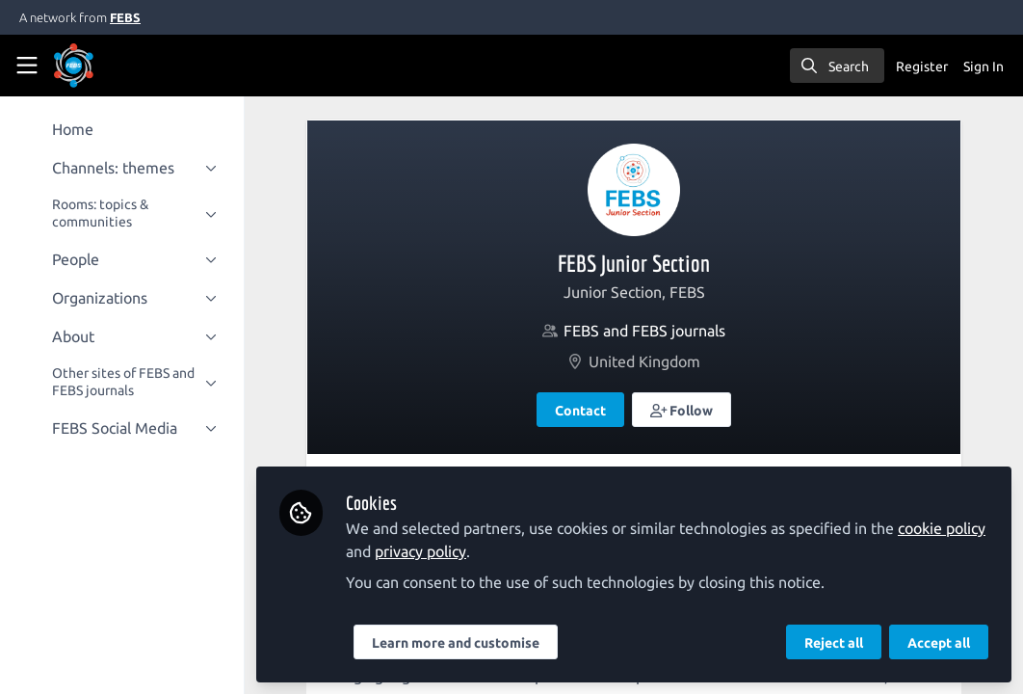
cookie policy (943, 528)
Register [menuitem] (922, 66)
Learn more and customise (457, 643)
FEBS (125, 17)
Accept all (938, 643)
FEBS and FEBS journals (645, 330)
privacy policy (422, 551)
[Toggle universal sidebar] (27, 66)
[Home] (100, 66)
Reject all (833, 643)
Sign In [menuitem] (983, 66)
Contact (581, 410)
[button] (683, 409)
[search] (837, 65)
